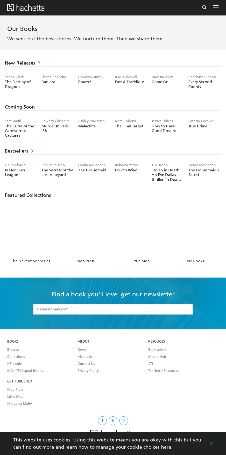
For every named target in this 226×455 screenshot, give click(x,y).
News (82, 350)
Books (13, 341)
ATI (150, 364)
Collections (16, 357)
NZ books (14, 364)
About (83, 341)
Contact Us (86, 364)
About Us (85, 357)
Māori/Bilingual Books (25, 371)
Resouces (156, 341)
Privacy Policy (88, 371)
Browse (13, 350)
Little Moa (15, 396)
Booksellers (157, 350)
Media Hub (157, 357)
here (166, 447)
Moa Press (15, 389)
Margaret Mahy (19, 403)
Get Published (19, 381)
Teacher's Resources (163, 371)
